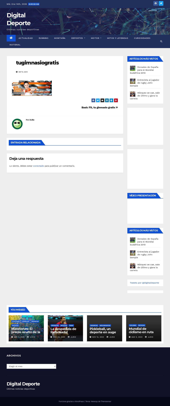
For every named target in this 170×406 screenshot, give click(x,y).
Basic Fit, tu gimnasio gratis (100, 107)
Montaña (59, 38)
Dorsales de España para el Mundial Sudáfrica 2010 (144, 70)
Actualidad (26, 38)
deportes (35, 321)
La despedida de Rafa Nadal (63, 330)
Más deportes (105, 325)
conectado (38, 166)
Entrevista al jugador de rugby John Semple (144, 83)
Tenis (71, 325)
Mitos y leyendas (117, 38)
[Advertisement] (150, 125)
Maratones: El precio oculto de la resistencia (25, 332)
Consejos (25, 321)
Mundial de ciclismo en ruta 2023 (141, 332)
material (15, 45)
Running (43, 38)
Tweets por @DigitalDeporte (144, 283)
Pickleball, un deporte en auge (103, 330)
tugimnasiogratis (37, 63)
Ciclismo (133, 325)
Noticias (15, 325)
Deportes (78, 38)
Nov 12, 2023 (98, 337)
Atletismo (16, 321)
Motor (96, 38)
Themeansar (106, 401)
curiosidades (142, 38)
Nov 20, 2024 (59, 337)
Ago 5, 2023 (137, 337)
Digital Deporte (23, 384)
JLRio (31, 120)
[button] (161, 41)
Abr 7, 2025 (19, 337)
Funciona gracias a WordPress (71, 401)
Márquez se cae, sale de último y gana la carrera (145, 96)
